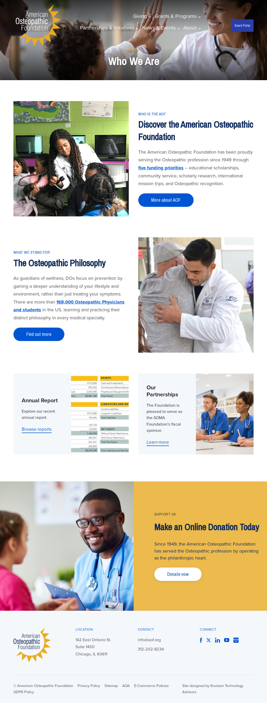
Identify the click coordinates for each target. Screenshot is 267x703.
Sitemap (111, 686)
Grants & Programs (177, 16)
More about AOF (166, 200)
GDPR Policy (23, 692)
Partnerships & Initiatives (108, 28)
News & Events (160, 28)
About (191, 28)
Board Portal (242, 25)
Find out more (38, 334)
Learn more (158, 442)
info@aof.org (149, 639)
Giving (141, 16)
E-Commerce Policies (151, 686)
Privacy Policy (89, 686)
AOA (126, 686)
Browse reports (37, 429)
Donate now (178, 574)
